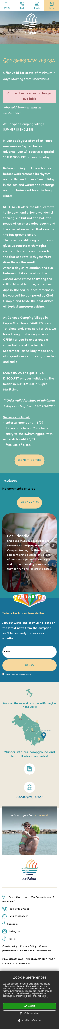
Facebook (10, 924)
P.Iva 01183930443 (12, 959)
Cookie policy (9, 946)
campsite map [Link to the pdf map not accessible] (29, 790)
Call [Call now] (22, 6)
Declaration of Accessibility (35, 951)
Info (51, 6)
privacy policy (25, 674)
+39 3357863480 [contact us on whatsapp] (19, 916)
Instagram (11, 931)
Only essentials (29, 1013)
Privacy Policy (28, 946)
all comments (29, 502)
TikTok (9, 939)
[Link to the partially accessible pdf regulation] (29, 769)
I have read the (18, 674)
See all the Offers (29, 460)
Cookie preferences (29, 1020)
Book (37, 6)
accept (29, 1006)
